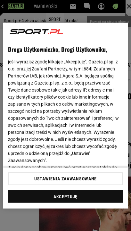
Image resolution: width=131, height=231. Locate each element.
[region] (65, 115)
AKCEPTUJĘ (65, 196)
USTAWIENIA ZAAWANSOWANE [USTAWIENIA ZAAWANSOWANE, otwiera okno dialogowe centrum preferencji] (65, 178)
